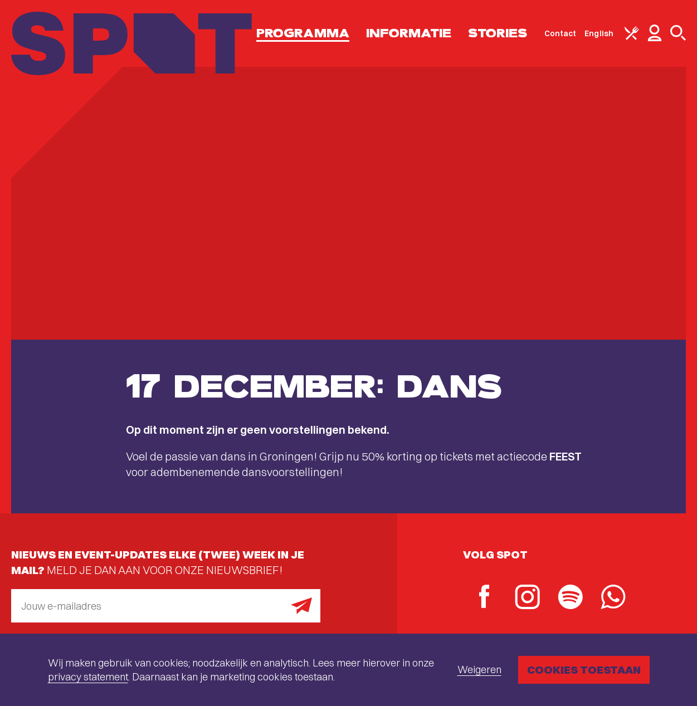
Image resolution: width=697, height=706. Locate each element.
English (598, 33)
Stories (498, 33)
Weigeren (479, 669)
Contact (560, 33)
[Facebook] (484, 597)
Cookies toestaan (584, 669)
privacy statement (88, 676)
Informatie (408, 33)
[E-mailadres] (165, 605)
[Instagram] (527, 598)
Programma (302, 33)
